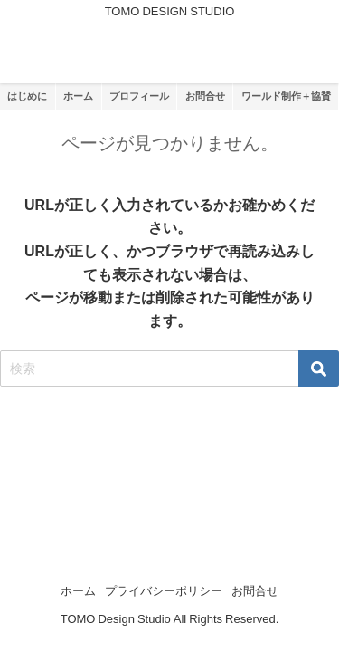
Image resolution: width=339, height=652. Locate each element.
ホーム (78, 591)
